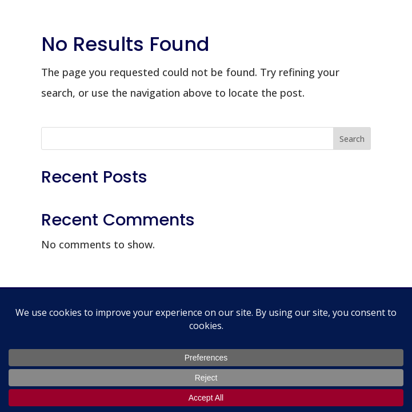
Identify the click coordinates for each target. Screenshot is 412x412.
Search (352, 138)
